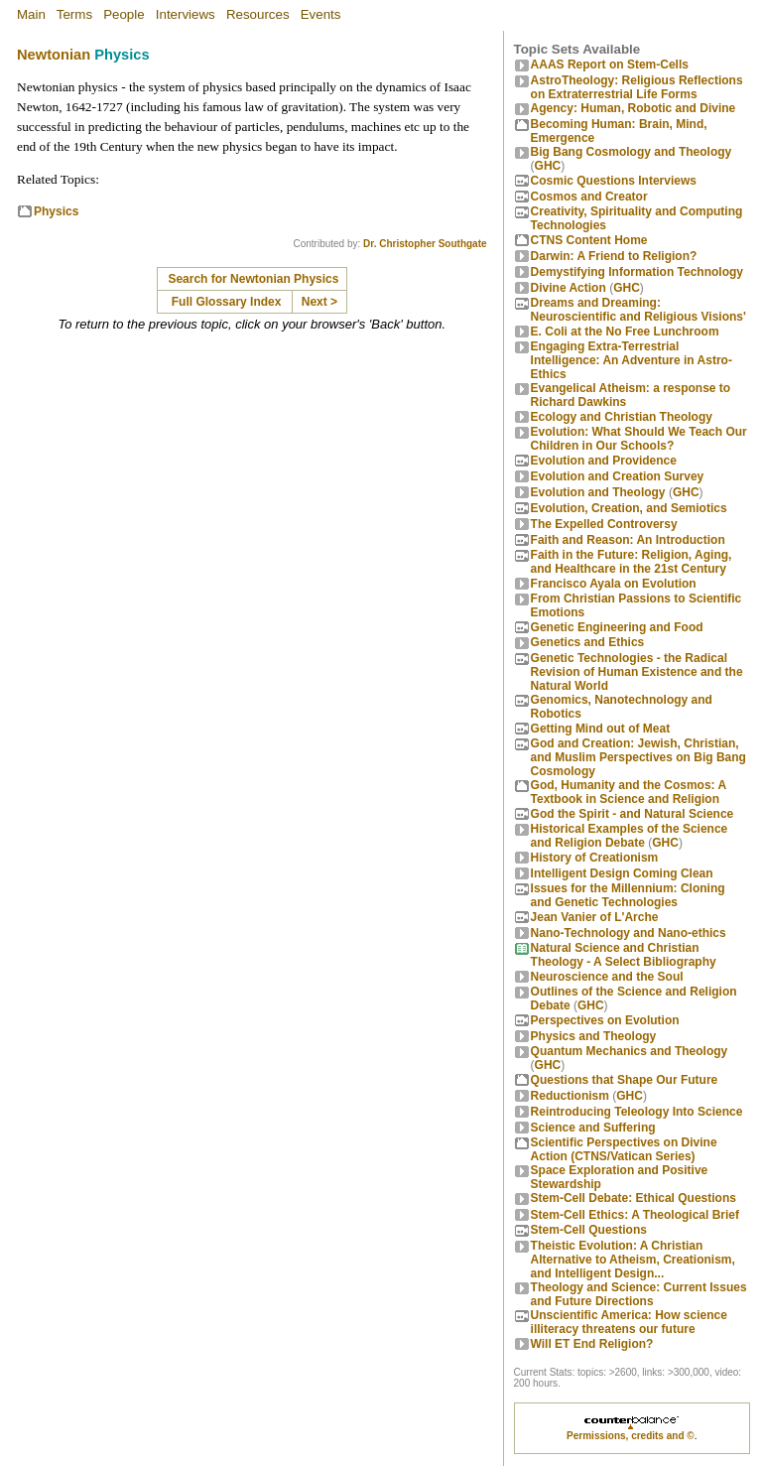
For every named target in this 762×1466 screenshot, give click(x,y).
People (124, 14)
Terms (74, 14)
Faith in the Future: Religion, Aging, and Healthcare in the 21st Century (631, 562)
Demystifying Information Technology (637, 272)
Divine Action (568, 288)
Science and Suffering (593, 1127)
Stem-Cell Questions (589, 1230)
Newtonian (53, 55)
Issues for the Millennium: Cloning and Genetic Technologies (628, 895)
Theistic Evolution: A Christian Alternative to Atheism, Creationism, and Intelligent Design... (633, 1259)
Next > (319, 302)
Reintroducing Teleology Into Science (637, 1112)
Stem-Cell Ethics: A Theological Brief (635, 1215)
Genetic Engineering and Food (617, 627)
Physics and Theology (594, 1036)
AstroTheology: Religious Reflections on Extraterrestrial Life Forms (637, 87)
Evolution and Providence (604, 460)
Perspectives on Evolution (605, 1020)
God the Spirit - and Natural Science (632, 814)
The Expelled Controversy (604, 524)
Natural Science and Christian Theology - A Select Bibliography (623, 955)
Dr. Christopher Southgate (424, 243)
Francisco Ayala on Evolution (614, 584)
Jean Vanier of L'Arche (595, 917)
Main (31, 14)
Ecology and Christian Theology (621, 417)
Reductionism (570, 1096)
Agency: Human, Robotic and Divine (633, 108)
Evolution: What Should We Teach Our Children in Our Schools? (639, 439)
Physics (56, 211)
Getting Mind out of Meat (601, 728)
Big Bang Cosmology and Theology (631, 152)
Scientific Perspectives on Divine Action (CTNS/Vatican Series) (624, 1149)
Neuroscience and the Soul (607, 977)
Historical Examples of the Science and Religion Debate (629, 836)
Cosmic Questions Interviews (614, 181)
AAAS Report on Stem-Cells (610, 64)
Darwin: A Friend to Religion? (614, 256)
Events (321, 14)
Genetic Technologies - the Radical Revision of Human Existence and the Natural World (637, 672)
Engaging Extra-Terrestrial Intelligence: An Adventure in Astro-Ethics (631, 360)
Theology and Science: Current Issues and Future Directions (639, 1294)
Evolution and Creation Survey (617, 476)
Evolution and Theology (598, 492)
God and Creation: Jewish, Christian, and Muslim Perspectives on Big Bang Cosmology (638, 757)
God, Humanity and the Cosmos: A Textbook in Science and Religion (628, 792)
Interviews (185, 14)
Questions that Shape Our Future (624, 1080)
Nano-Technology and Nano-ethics (628, 933)
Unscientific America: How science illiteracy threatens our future (629, 1322)
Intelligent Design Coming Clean (622, 873)
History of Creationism (595, 858)
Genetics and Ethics (588, 642)
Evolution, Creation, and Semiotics (629, 508)
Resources (258, 14)
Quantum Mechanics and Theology (629, 1051)
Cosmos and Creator (589, 196)
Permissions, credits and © (631, 1435)
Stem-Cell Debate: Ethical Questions (633, 1198)
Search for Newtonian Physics (253, 279)
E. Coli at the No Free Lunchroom (625, 331)
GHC (548, 166)
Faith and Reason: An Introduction (628, 540)
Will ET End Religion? (592, 1344)
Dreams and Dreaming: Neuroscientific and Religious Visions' (638, 310)
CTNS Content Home (589, 240)
